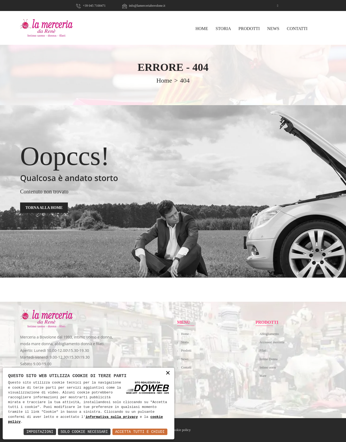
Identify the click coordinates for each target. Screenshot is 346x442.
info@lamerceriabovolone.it (143, 6)
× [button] (167, 373)
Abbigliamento (269, 334)
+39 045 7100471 (91, 6)
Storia (223, 28)
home (164, 80)
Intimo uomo (268, 367)
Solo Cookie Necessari (84, 431)
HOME (202, 28)
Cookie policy (181, 430)
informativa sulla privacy (112, 417)
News (273, 28)
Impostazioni (39, 431)
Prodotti (249, 28)
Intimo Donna (269, 359)
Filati (263, 350)
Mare (263, 376)
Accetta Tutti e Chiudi (140, 431)
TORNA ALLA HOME (43, 208)
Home (185, 334)
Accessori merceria (272, 342)
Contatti (297, 28)
